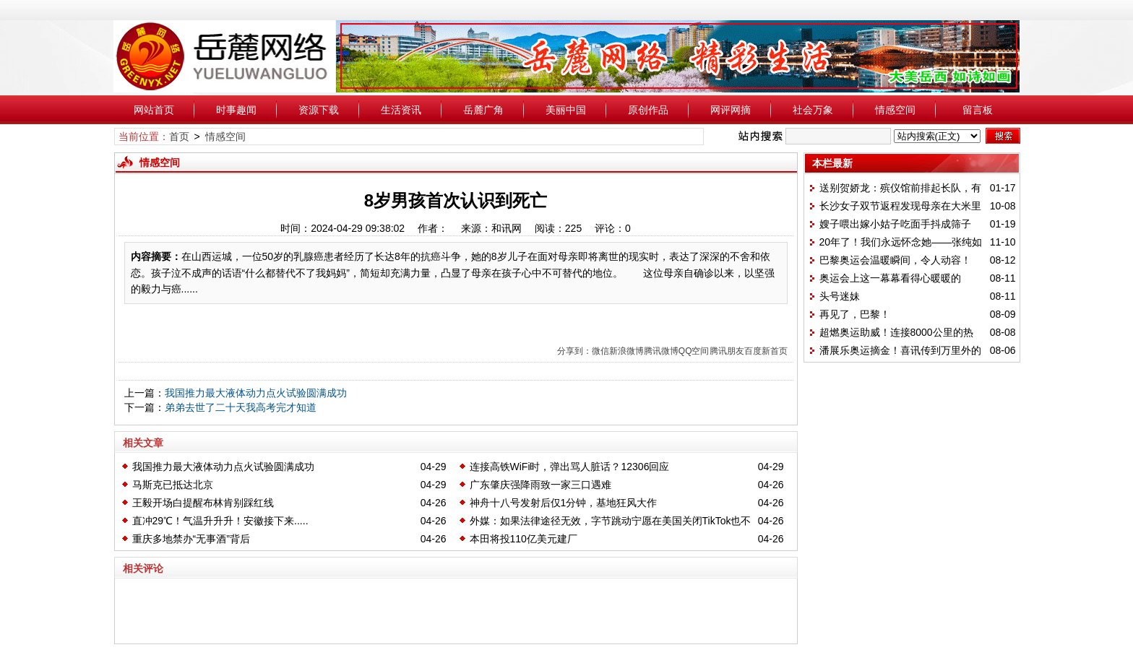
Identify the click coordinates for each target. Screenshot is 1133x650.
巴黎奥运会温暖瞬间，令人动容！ (895, 260)
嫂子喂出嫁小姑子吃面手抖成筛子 (895, 224)
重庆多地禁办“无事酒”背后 (191, 539)
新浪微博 (626, 351)
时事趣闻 (236, 110)
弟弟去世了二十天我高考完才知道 (240, 407)
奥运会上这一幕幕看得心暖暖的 (890, 278)
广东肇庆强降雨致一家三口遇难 (540, 484)
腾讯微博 (661, 351)
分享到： (574, 351)
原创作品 (648, 110)
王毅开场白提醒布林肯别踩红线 (203, 502)
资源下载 (318, 110)
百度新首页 (766, 351)
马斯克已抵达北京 (172, 484)
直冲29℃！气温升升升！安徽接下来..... (220, 520)
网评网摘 (730, 110)
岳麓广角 (483, 110)
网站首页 (154, 110)
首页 (179, 136)
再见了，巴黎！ (854, 314)
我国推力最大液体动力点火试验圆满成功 (256, 393)
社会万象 (813, 110)
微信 (600, 351)
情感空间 (895, 110)
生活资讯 (401, 110)
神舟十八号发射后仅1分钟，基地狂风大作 (564, 502)
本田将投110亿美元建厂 (523, 539)
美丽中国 (566, 110)
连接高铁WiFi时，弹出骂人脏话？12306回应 (570, 466)
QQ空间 (694, 351)
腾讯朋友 (727, 351)
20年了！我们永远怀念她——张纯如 (901, 242)
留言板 (977, 110)
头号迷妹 (839, 296)
